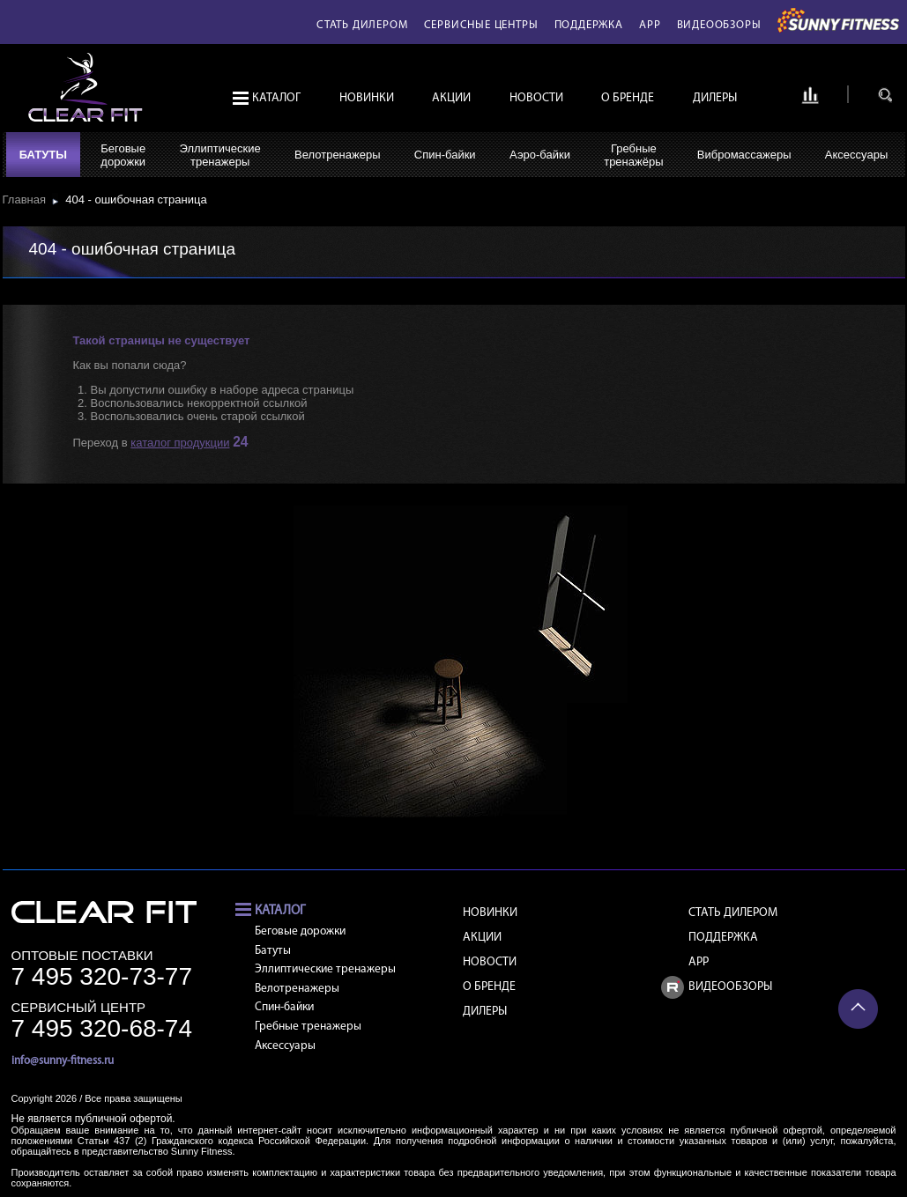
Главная (28, 199)
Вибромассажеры (744, 154)
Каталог (276, 98)
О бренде (627, 98)
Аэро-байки (539, 154)
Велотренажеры (337, 154)
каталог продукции (179, 442)
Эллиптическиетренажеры (219, 155)
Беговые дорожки (300, 931)
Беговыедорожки (122, 155)
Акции (451, 98)
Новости (536, 98)
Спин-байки (445, 154)
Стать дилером (361, 25)
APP (649, 25)
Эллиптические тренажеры (325, 969)
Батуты (43, 154)
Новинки (366, 98)
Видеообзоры (719, 25)
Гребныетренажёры (633, 155)
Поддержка (588, 25)
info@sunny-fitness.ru (62, 1061)
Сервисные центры (481, 25)
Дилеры (715, 98)
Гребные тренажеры (308, 1026)
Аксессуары (856, 154)
